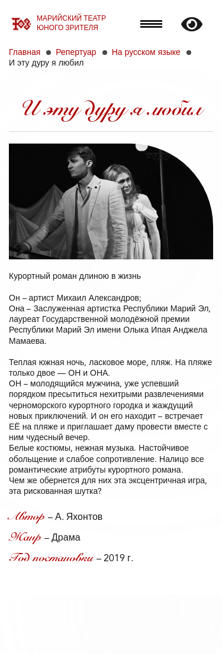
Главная (24, 52)
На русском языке (146, 52)
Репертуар (76, 52)
